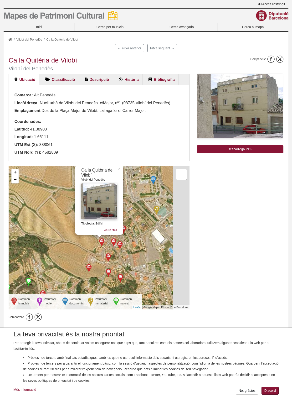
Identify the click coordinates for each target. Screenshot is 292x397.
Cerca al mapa (253, 27)
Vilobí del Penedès (29, 39)
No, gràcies (247, 393)
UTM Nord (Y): (27, 152)
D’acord (270, 393)
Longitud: (23, 137)
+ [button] (15, 172)
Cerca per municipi (110, 27)
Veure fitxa (110, 230)
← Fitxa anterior (129, 48)
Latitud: (21, 129)
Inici (39, 27)
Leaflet (137, 307)
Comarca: (23, 95)
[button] (240, 106)
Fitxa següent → (162, 48)
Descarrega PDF (240, 149)
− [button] (15, 179)
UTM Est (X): (26, 144)
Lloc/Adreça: (26, 103)
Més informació (25, 392)
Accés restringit (273, 4)
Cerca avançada (181, 27)
